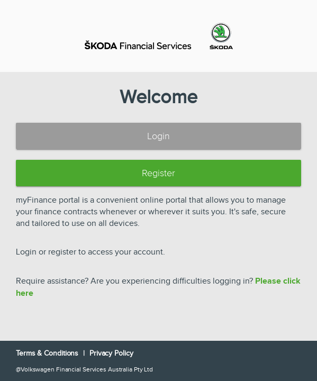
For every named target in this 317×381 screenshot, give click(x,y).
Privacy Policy (111, 353)
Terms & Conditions (48, 353)
